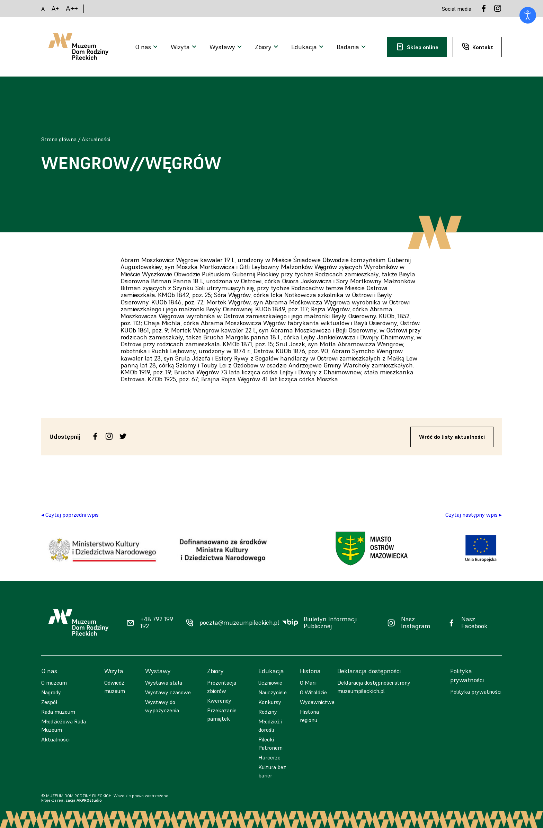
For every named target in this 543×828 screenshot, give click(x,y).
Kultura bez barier (272, 771)
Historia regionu (309, 715)
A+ (55, 8)
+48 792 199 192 (156, 623)
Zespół (49, 701)
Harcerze (269, 757)
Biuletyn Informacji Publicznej (330, 623)
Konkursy (269, 701)
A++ (72, 8)
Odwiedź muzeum (114, 686)
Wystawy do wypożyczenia (162, 706)
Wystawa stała (163, 682)
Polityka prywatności (475, 691)
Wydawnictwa (317, 701)
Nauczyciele (272, 692)
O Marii (308, 682)
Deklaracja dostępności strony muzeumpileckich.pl (373, 686)
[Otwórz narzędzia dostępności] (527, 15)
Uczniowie (270, 682)
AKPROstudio (89, 800)
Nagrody (51, 692)
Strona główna (59, 139)
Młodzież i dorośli (270, 725)
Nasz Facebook (474, 623)
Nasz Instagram (415, 623)
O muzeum (54, 682)
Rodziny (267, 711)
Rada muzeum (58, 711)
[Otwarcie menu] (147, 47)
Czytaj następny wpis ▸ (473, 514)
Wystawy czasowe (168, 692)
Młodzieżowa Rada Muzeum (63, 725)
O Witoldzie (313, 692)
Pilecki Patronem (270, 743)
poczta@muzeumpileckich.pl (239, 622)
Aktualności (96, 139)
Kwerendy (219, 700)
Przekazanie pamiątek (222, 714)
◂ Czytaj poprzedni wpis (70, 514)
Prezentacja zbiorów (221, 686)
